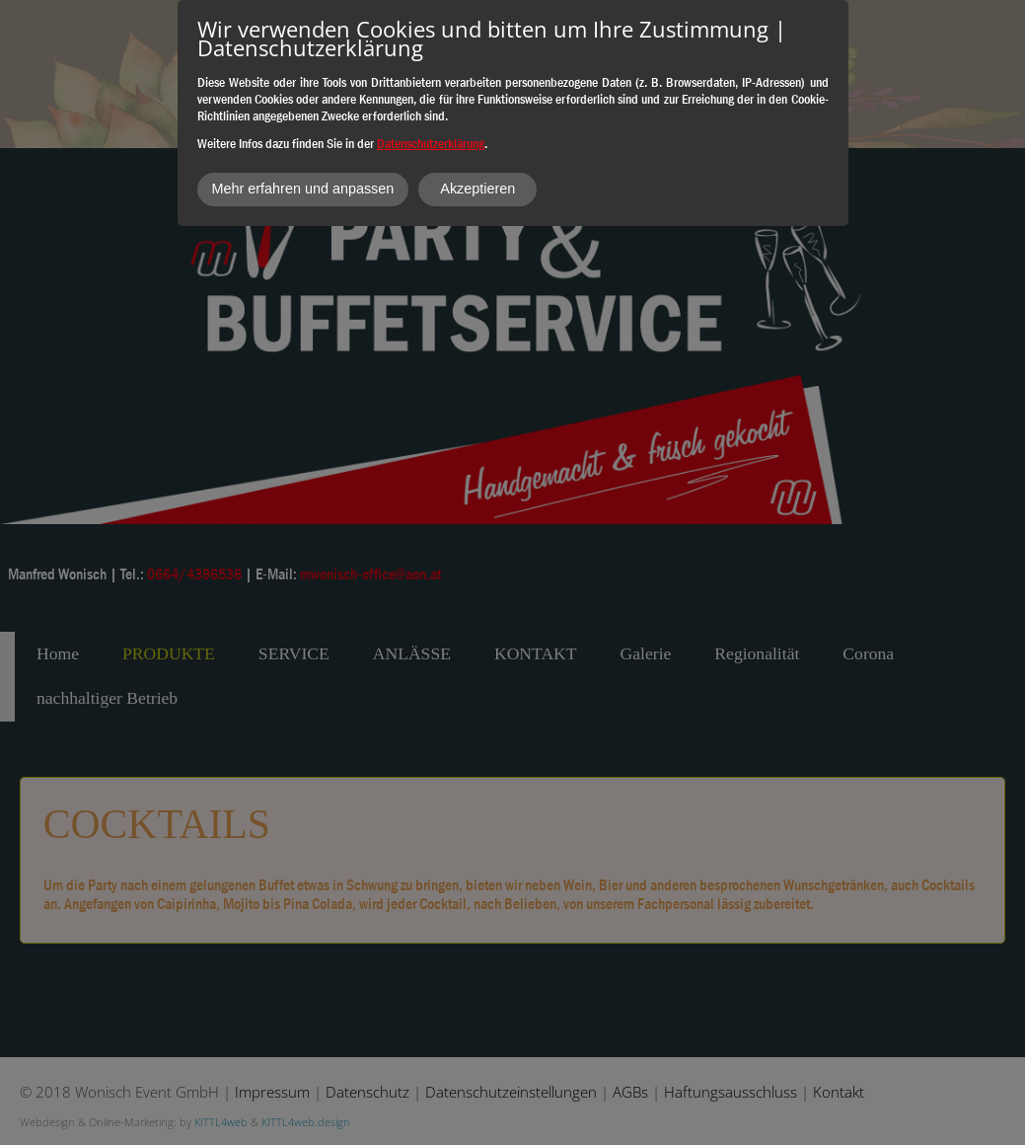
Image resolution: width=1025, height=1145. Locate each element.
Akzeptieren (477, 188)
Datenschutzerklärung (430, 143)
